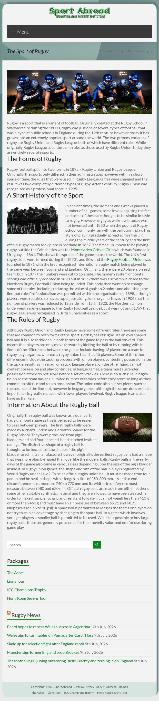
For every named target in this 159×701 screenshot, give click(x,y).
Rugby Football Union (125, 259)
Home (121, 51)
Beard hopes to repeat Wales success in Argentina (48, 626)
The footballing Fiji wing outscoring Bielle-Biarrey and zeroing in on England (70, 660)
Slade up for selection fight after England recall (45, 643)
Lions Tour (15, 581)
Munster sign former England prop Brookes (43, 652)
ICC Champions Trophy (26, 589)
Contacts (110, 687)
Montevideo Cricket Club (92, 249)
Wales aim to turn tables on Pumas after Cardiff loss (50, 635)
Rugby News (26, 615)
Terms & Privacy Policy (88, 687)
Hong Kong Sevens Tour (27, 598)
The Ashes (15, 572)
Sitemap (123, 687)
